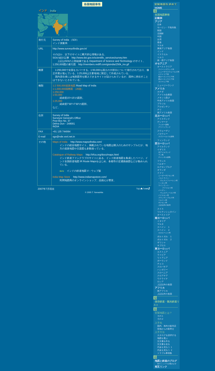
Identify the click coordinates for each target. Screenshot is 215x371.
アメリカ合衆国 (164, 94)
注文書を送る (163, 344)
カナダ (160, 91)
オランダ (161, 170)
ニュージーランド (165, 85)
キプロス (161, 245)
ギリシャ (161, 242)
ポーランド (162, 260)
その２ (160, 319)
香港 (159, 42)
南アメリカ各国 (164, 112)
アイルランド (163, 146)
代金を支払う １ (164, 347)
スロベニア (162, 272)
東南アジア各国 (164, 48)
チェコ (160, 263)
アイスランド (163, 119)
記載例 (158, 18)
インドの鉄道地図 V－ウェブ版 (84, 170)
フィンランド (163, 140)
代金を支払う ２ (164, 350)
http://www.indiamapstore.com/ (90, 177)
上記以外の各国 (164, 284)
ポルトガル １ (164, 236)
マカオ (160, 45)
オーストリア (163, 215)
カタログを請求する (166, 335)
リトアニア (162, 258)
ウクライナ (162, 278)
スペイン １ (163, 227)
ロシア (160, 281)
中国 (159, 36)
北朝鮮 (160, 33)
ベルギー (161, 164)
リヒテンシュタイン (166, 212)
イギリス (161, 149)
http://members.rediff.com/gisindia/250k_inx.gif (103, 64)
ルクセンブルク (164, 167)
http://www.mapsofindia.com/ (86, 141)
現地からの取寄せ (165, 329)
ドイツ (160, 173)
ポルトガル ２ (164, 239)
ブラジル (161, 103)
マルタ (160, 224)
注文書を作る (163, 341)
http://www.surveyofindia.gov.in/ (70, 48)
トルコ (160, 57)
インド (160, 51)
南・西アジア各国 (165, 60)
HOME (158, 7)
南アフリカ (162, 291)
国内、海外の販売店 (166, 326)
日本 (159, 24)
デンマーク (162, 122)
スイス (160, 209)
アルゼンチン (163, 106)
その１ (160, 316)
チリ (159, 109)
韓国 (159, 30)
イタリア (161, 221)
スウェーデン (163, 131)
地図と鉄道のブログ (166, 360)
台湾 (159, 39)
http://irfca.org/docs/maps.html (102, 154)
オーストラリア (164, 66)
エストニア (162, 252)
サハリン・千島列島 (166, 27)
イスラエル (162, 54)
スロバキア (162, 266)
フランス (161, 161)
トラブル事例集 (164, 353)
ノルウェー (162, 134)
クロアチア (162, 275)
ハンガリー (162, 269)
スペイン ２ (163, 230)
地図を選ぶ (162, 338)
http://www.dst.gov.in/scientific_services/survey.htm (99, 57)
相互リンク (161, 366)
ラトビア (161, 255)
